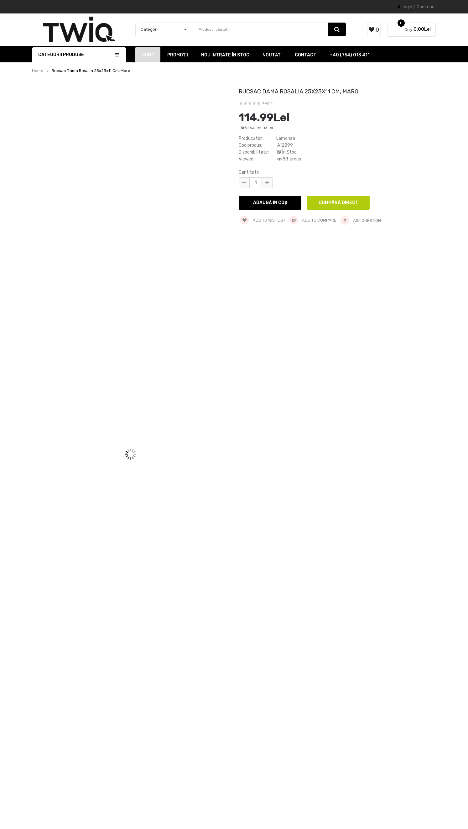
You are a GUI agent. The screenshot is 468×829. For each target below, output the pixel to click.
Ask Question (367, 220)
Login (407, 6)
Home (37, 71)
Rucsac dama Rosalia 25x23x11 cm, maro (91, 71)
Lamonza (285, 138)
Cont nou (425, 6)
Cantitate (249, 172)
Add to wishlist (262, 220)
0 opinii (268, 103)
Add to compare (312, 220)
